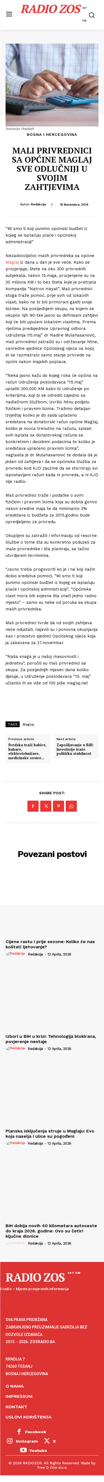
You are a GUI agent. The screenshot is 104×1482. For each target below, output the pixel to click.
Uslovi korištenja (28, 1417)
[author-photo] (16, 954)
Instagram (27, 1441)
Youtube (38, 1450)
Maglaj (12, 262)
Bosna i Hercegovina (52, 134)
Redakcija (38, 204)
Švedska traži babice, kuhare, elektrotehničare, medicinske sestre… (27, 751)
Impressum (19, 1396)
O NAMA (15, 1386)
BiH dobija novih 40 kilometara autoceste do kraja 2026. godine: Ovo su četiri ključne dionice (51, 1231)
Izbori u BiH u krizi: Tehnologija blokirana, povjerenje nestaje (51, 1039)
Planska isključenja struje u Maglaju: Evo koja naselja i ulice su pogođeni (50, 1133)
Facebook (35, 1432)
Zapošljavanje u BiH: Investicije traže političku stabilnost (75, 749)
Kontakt (16, 1406)
